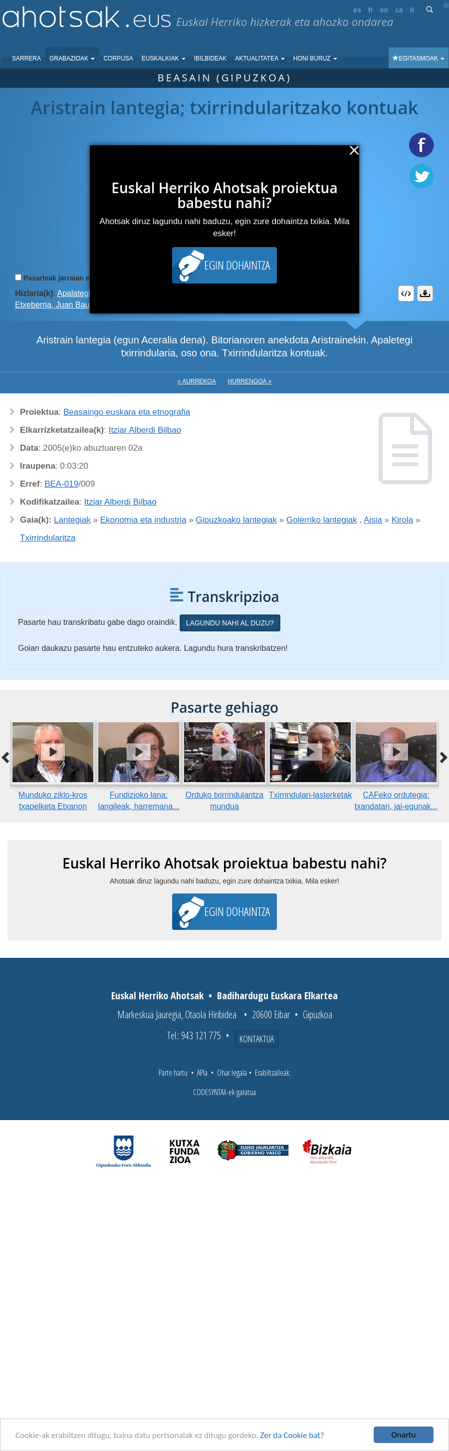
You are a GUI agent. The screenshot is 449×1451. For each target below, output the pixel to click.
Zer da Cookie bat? (292, 1435)
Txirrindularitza (47, 538)
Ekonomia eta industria (143, 520)
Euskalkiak (164, 58)
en (384, 10)
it (412, 10)
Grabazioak (72, 58)
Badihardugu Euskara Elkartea (277, 995)
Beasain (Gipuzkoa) (225, 77)
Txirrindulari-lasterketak (310, 795)
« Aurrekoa (197, 381)
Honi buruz (315, 58)
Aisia (373, 520)
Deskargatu (425, 293)
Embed (406, 293)
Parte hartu (173, 1072)
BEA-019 (61, 484)
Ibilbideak (210, 58)
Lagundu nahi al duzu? (230, 623)
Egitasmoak (419, 58)
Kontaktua (256, 1039)
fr (370, 10)
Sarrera (26, 58)
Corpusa (118, 58)
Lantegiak (72, 520)
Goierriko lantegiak (321, 520)
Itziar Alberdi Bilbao (145, 430)
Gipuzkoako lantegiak (236, 520)
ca (399, 10)
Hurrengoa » (249, 381)
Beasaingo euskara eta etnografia (126, 412)
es (357, 10)
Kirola (402, 520)
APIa (202, 1072)
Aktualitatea (260, 58)
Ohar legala (232, 1072)
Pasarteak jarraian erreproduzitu (77, 278)
